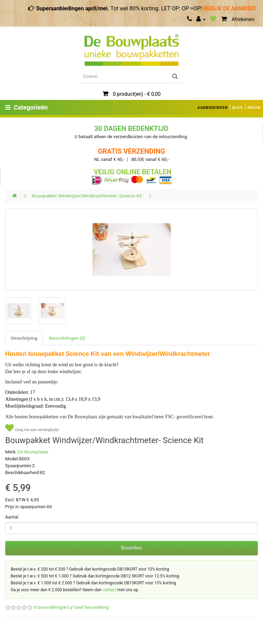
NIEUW (254, 107)
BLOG (237, 107)
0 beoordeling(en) (51, 607)
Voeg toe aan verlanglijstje (32, 428)
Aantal (11, 517)
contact (109, 589)
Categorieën (26, 107)
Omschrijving (24, 338)
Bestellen (131, 548)
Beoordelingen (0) (67, 338)
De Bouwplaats (33, 451)
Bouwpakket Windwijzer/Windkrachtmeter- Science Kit (87, 195)
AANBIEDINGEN (213, 107)
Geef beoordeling (91, 607)
